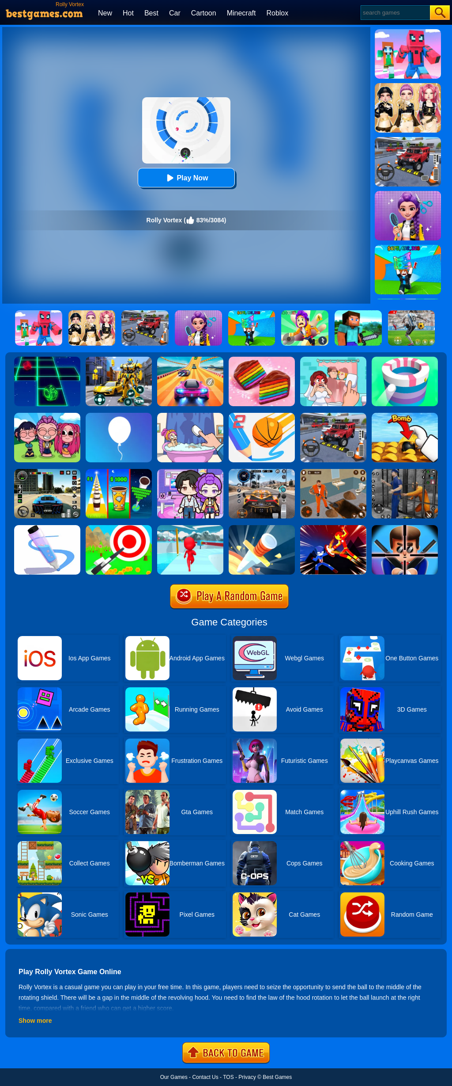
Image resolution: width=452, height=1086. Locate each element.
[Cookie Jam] (262, 360)
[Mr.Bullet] (405, 528)
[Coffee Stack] (119, 472)
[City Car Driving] (262, 472)
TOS (228, 1077)
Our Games (174, 1077)
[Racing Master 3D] (190, 360)
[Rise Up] (119, 416)
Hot (128, 13)
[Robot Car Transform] (119, 360)
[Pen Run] (47, 528)
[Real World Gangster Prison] (405, 472)
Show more (35, 1020)
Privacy (247, 1077)
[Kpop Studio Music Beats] (47, 416)
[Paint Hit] (405, 360)
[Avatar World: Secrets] (190, 472)
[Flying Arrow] (119, 528)
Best (151, 13)
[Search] (395, 12)
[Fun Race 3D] (190, 528)
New (105, 13)
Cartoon (203, 13)
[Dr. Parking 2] (333, 416)
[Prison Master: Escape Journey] (333, 472)
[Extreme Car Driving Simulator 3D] (47, 472)
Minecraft (241, 13)
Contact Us (205, 1077)
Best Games (277, 1077)
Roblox (277, 13)
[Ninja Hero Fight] (333, 528)
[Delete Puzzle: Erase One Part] (333, 360)
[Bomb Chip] (405, 416)
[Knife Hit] (262, 528)
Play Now (186, 177)
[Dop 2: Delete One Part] (190, 416)
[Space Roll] (47, 360)
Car (175, 13)
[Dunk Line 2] (262, 416)
